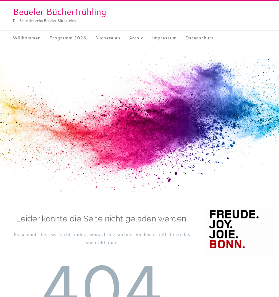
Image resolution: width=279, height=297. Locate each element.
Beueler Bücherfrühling (59, 11)
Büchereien (107, 38)
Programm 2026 (68, 38)
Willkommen (27, 38)
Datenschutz (199, 38)
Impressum (164, 38)
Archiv (136, 38)
